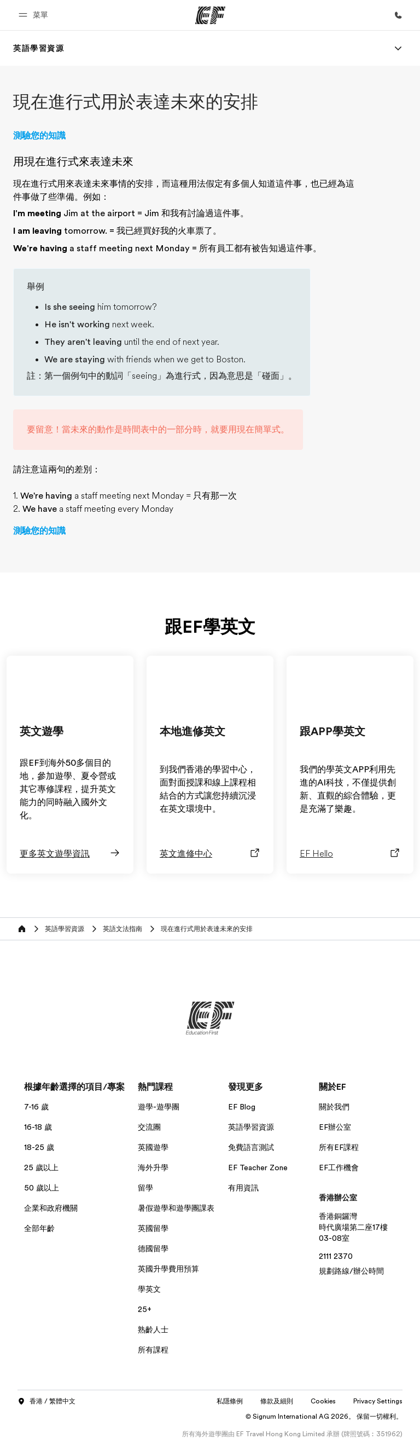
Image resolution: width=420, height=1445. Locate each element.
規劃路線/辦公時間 (351, 1271)
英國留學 (153, 1228)
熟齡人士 (153, 1329)
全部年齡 (39, 1228)
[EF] (210, 15)
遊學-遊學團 (158, 1106)
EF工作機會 (339, 1167)
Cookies (323, 1401)
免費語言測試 (251, 1147)
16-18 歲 (38, 1127)
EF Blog (241, 1106)
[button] (35, 15)
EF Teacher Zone (258, 1167)
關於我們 (334, 1106)
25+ (144, 1309)
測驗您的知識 (39, 136)
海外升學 (153, 1167)
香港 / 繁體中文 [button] (46, 1401)
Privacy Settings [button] (377, 1401)
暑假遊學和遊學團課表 (176, 1208)
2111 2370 (336, 1256)
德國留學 (153, 1248)
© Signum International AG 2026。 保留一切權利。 (324, 1416)
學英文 (149, 1289)
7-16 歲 (36, 1106)
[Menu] (398, 48)
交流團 (149, 1127)
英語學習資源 (251, 1127)
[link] (39, 48)
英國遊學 (153, 1147)
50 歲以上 (41, 1187)
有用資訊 (243, 1187)
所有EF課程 (339, 1147)
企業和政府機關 (51, 1208)
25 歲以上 (41, 1167)
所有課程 (153, 1349)
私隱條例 (230, 1401)
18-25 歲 (39, 1147)
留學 (145, 1187)
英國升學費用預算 (168, 1268)
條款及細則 (276, 1401)
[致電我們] (398, 15)
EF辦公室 (335, 1127)
